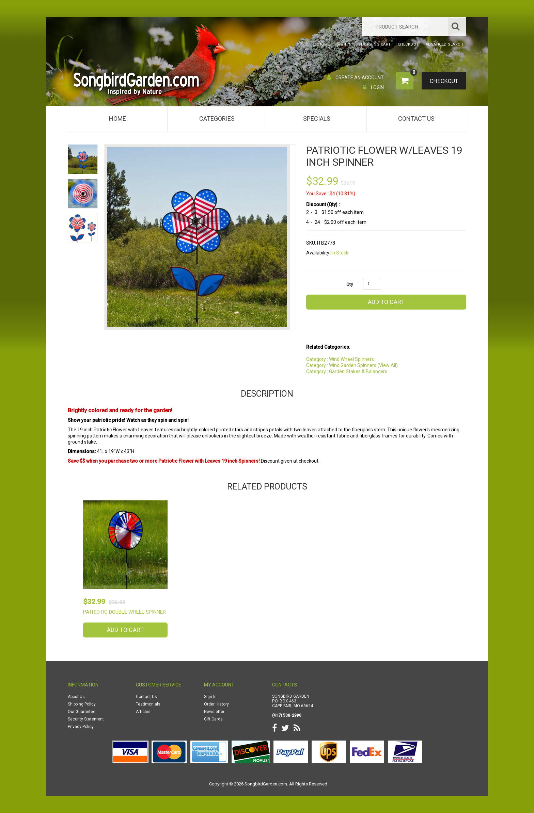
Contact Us (416, 118)
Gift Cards (213, 719)
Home (117, 118)
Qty (349, 284)
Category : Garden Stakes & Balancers (346, 371)
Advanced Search (445, 44)
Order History (216, 704)
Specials (316, 118)
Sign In (210, 696)
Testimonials (148, 704)
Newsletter (214, 711)
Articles (143, 711)
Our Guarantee (81, 711)
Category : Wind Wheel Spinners (340, 359)
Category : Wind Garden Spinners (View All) (352, 365)
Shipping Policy (82, 704)
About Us (76, 696)
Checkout (442, 81)
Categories (217, 118)
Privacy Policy (81, 726)
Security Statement (86, 719)
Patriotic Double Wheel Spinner (124, 612)
